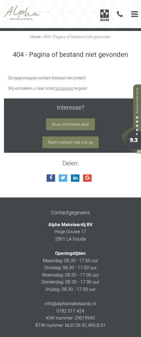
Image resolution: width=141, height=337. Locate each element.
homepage (64, 88)
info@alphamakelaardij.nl (70, 303)
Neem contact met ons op (70, 142)
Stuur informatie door (70, 124)
